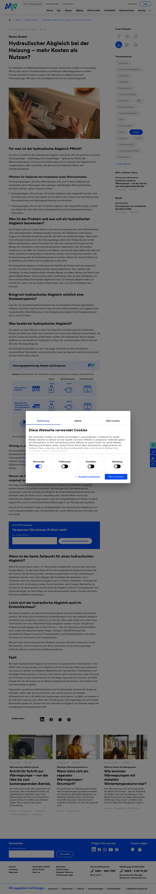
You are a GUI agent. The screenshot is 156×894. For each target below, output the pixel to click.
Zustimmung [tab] (43, 420)
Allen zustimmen (116, 476)
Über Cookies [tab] (113, 420)
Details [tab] (78, 420)
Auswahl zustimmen (89, 476)
